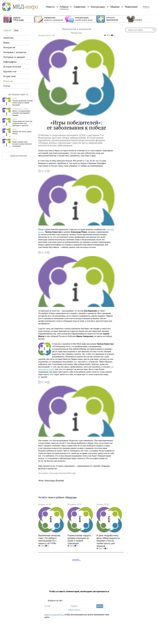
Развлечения (131, 6)
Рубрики (64, 6)
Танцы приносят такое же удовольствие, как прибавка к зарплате (22, 122)
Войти (146, 6)
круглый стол (9, 71)
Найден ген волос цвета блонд (21, 131)
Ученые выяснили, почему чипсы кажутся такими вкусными (22, 101)
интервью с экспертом (14, 52)
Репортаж (71, 497)
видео (6, 42)
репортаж (8, 81)
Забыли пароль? (74, 609)
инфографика (9, 61)
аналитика (8, 37)
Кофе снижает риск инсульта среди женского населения (22, 143)
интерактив (9, 47)
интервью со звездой (14, 57)
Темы (16, 30)
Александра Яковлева (54, 480)
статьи (6, 85)
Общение (115, 6)
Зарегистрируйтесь (53, 614)
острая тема (9, 76)
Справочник (80, 6)
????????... (76, 560)
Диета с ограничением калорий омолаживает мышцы (21, 112)
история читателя (12, 66)
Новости (50, 6)
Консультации (98, 6)
